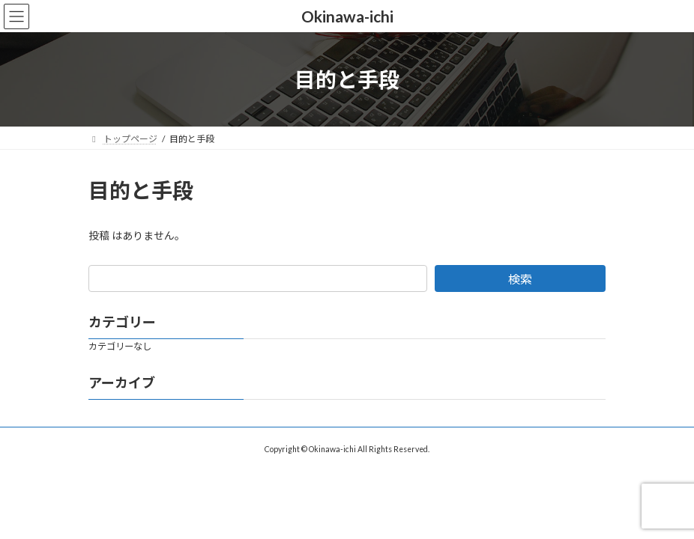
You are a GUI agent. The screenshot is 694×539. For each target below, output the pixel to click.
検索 (520, 279)
